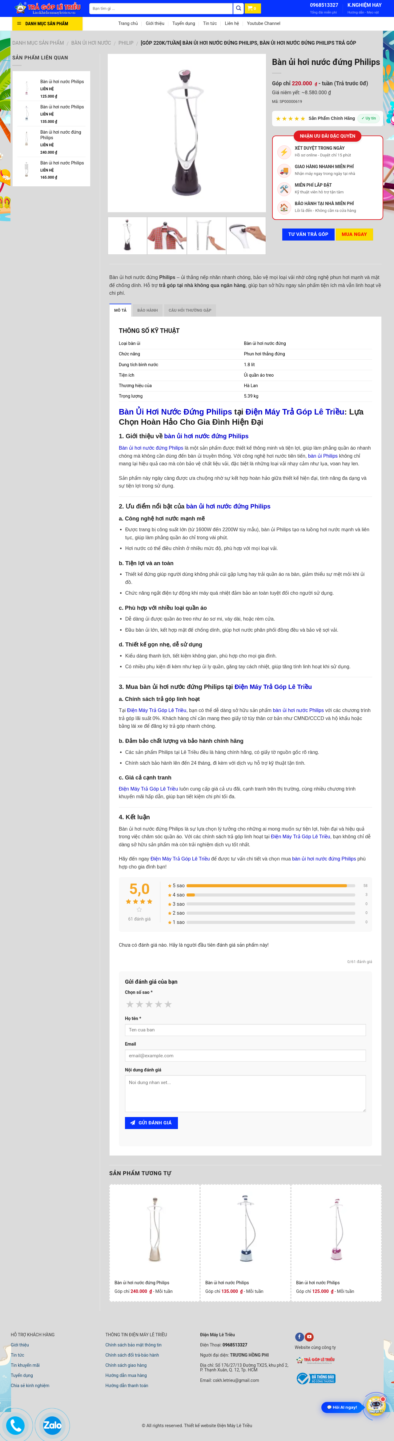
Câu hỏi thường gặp (190, 310)
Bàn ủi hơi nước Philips (227, 1282)
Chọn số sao (139, 992)
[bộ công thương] (315, 1383)
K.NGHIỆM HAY (365, 5)
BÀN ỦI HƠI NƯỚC (91, 43)
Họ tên (133, 1018)
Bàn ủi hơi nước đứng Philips (142, 1282)
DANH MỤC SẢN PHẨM (38, 43)
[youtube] (309, 1337)
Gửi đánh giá (151, 1123)
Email (130, 1044)
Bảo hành (147, 310)
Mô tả (120, 310)
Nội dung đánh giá (143, 1070)
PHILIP (126, 43)
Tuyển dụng (183, 23)
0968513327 (324, 5)
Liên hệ (232, 23)
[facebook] (299, 1337)
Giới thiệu (155, 23)
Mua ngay (354, 234)
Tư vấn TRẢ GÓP (308, 234)
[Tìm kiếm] (238, 8)
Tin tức (210, 23)
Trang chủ (128, 23)
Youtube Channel (263, 23)
